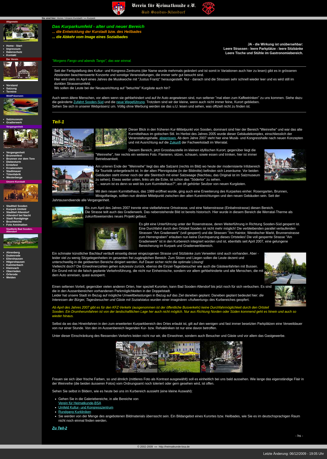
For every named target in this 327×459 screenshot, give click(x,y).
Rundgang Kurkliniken (74, 412)
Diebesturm (13, 161)
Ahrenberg (13, 252)
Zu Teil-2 (59, 428)
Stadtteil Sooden (16, 206)
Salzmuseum (14, 119)
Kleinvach (12, 268)
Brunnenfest (14, 155)
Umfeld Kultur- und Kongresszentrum (85, 407)
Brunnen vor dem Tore (20, 158)
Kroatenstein (14, 168)
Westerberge (14, 177)
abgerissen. (168, 138)
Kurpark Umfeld (16, 209)
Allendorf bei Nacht (18, 215)
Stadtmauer (13, 171)
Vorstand (12, 85)
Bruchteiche (14, 221)
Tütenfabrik (13, 174)
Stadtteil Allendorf (17, 212)
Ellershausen (14, 258)
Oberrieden (13, 271)
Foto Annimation (16, 224)
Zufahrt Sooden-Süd (88, 102)
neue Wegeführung (130, 102)
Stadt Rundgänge (17, 218)
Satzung (11, 88)
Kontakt (11, 55)
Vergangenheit (15, 152)
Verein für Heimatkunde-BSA (79, 403)
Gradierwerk (14, 122)
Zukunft (175, 142)
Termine (11, 91)
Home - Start (14, 45)
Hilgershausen (15, 261)
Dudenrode (13, 255)
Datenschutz (14, 52)
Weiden (11, 277)
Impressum (13, 48)
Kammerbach (14, 264)
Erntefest (12, 164)
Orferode (12, 274)
